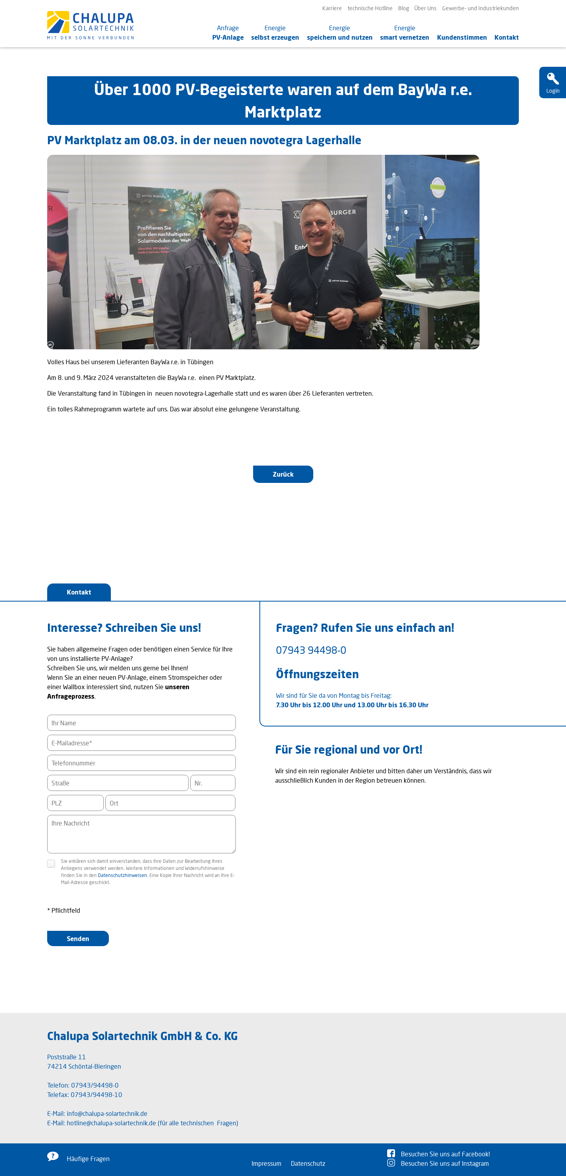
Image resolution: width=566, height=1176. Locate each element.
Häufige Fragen (88, 1158)
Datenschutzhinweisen (122, 875)
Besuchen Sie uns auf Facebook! (445, 1154)
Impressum (266, 1163)
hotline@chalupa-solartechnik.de (111, 1122)
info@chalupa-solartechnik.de (107, 1113)
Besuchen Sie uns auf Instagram (445, 1163)
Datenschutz (308, 1163)
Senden (78, 938)
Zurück (283, 474)
